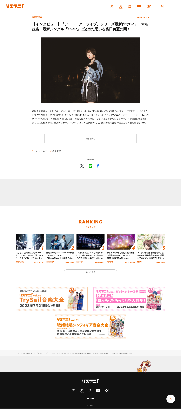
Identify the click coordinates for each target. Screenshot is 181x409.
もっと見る (90, 272)
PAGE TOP (170, 399)
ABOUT (90, 399)
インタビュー (40, 151)
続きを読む (90, 139)
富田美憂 (56, 151)
